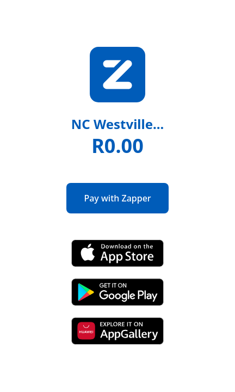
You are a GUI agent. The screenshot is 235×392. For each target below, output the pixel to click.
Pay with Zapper (117, 198)
